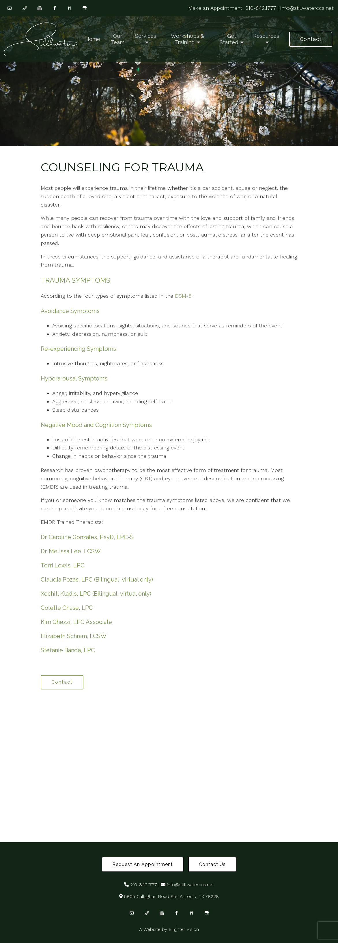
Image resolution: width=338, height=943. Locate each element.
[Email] (9, 8)
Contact (311, 39)
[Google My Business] (84, 8)
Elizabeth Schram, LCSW (74, 636)
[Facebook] (54, 8)
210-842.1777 (260, 8)
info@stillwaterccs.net (307, 8)
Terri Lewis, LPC (63, 565)
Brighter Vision (184, 929)
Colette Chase (60, 607)
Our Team (117, 39)
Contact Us (212, 864)
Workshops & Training (187, 39)
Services (145, 36)
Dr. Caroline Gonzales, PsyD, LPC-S (87, 537)
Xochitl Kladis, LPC (66, 593)
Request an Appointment (142, 864)
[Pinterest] (69, 8)
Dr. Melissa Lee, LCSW (71, 551)
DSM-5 (183, 296)
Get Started (229, 39)
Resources (266, 36)
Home (92, 39)
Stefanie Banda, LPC (68, 650)
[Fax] (39, 8)
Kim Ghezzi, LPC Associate (76, 621)
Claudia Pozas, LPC (67, 579)
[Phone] (24, 8)
